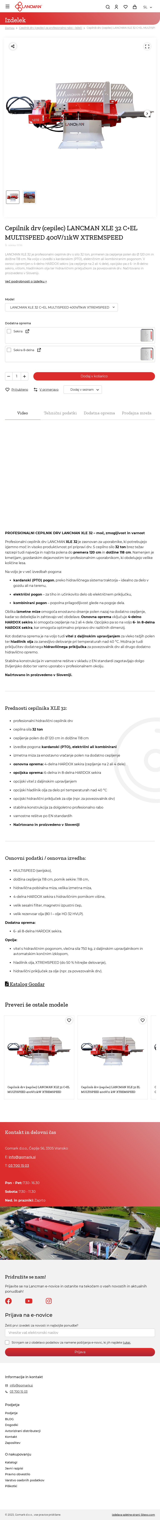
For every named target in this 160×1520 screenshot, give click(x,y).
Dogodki (11, 1425)
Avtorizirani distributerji (23, 1431)
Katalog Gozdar (25, 984)
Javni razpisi (14, 1468)
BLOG (9, 1419)
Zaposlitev (12, 1443)
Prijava (80, 1352)
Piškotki (11, 1486)
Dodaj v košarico (94, 376)
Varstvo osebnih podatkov (24, 1480)
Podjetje (11, 1413)
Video (22, 412)
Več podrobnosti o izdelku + (26, 281)
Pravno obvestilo (17, 1474)
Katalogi (11, 1462)
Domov (10, 28)
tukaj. (127, 1342)
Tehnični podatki (60, 412)
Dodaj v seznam (86, 390)
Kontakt (11, 1437)
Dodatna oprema (99, 412)
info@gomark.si (22, 1157)
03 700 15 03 (18, 1166)
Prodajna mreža (136, 412)
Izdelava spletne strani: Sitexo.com (133, 1514)
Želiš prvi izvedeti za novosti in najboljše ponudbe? (41, 1325)
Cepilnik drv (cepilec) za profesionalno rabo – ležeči (50, 28)
